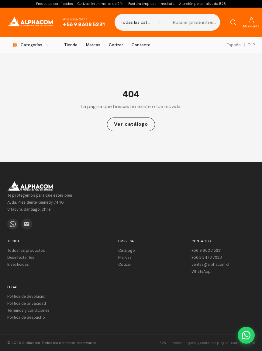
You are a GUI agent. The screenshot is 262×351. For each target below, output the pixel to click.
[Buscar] (233, 22)
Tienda (71, 44)
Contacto (141, 44)
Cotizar (116, 44)
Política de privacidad (26, 303)
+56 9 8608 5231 (84, 24)
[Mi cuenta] (251, 22)
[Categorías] (30, 45)
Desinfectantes (20, 257)
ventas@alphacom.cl (210, 264)
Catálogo (126, 250)
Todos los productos (26, 250)
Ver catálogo (131, 124)
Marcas (93, 44)
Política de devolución (27, 296)
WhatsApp (201, 271)
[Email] (26, 224)
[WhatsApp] (12, 224)
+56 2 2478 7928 (206, 257)
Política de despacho (26, 317)
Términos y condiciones (28, 310)
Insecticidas (18, 264)
